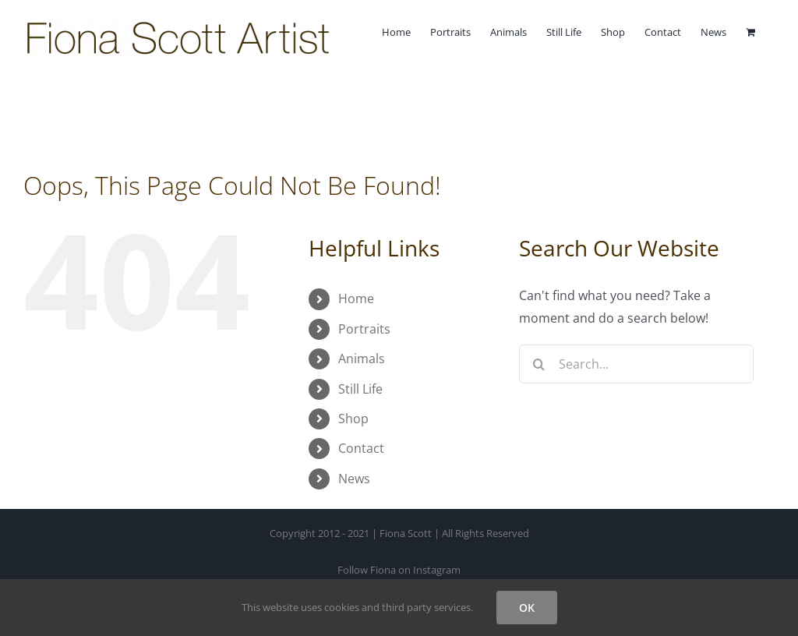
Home (356, 298)
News (354, 478)
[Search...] (636, 363)
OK (527, 607)
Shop (353, 418)
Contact (361, 448)
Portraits (364, 328)
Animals (361, 358)
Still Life (360, 389)
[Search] (538, 363)
